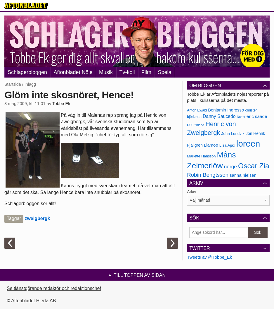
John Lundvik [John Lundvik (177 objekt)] (232, 133)
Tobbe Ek (61, 103)
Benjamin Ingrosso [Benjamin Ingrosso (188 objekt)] (226, 110)
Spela (164, 72)
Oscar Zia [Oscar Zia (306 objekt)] (253, 166)
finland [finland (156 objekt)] (199, 125)
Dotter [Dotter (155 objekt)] (241, 117)
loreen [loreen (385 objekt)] (248, 143)
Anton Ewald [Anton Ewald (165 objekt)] (197, 110)
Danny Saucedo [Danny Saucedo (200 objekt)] (219, 116)
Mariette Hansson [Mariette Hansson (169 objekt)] (201, 156)
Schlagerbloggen (27, 72)
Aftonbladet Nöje (73, 72)
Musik (106, 72)
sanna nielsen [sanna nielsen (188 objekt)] (243, 175)
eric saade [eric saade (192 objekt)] (257, 116)
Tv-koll (127, 72)
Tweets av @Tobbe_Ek (209, 257)
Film (146, 72)
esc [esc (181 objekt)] (190, 124)
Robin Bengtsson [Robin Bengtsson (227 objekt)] (207, 175)
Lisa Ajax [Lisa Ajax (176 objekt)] (227, 145)
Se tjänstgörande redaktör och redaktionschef (54, 288)
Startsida (12, 84)
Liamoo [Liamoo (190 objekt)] (211, 145)
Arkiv (191, 191)
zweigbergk (37, 218)
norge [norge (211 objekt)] (230, 166)
